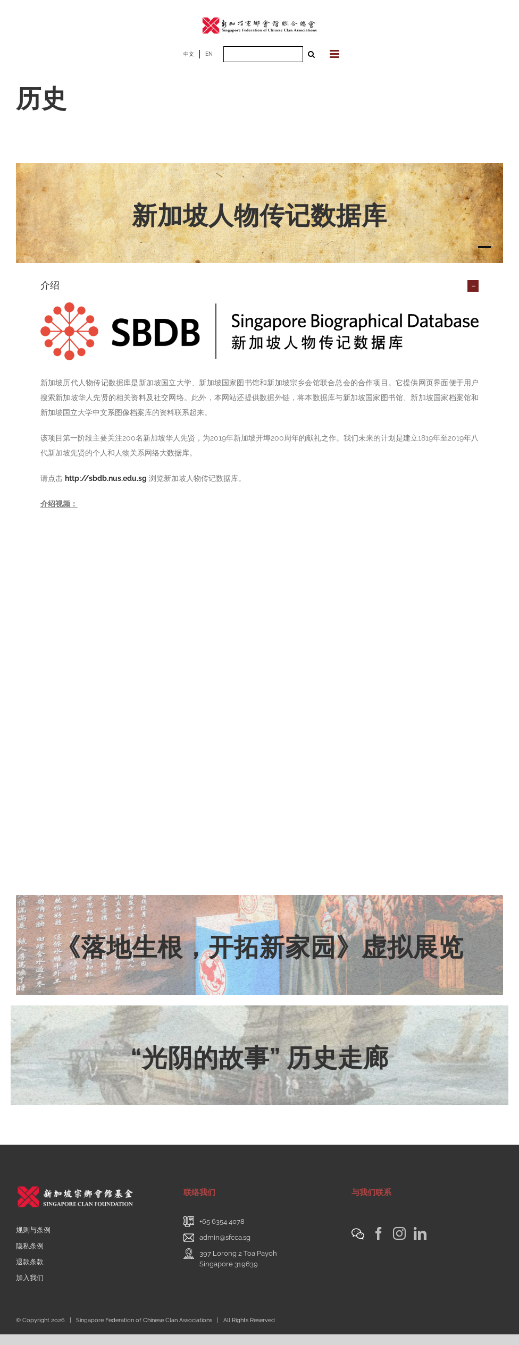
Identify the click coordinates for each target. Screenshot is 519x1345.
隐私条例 (30, 1246)
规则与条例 (33, 1230)
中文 (188, 54)
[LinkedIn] (420, 1233)
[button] (259, 285)
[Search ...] (263, 54)
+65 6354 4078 (222, 1221)
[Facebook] (378, 1233)
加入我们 (30, 1278)
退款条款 (30, 1262)
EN (209, 54)
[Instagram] (399, 1233)
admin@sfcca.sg (224, 1237)
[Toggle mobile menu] (335, 54)
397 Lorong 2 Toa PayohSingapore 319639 (238, 1258)
